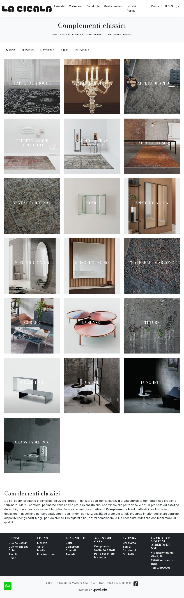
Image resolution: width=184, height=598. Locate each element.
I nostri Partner (131, 8)
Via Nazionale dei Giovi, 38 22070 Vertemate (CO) (162, 558)
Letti (69, 543)
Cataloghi (93, 6)
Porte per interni (105, 554)
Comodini (72, 551)
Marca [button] (10, 50)
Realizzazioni (113, 6)
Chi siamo (129, 543)
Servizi (127, 547)
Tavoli (13, 554)
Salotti (42, 547)
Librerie (42, 543)
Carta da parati (104, 550)
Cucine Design (18, 543)
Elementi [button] (28, 50)
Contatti (156, 6)
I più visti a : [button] (82, 50)
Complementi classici (118, 34)
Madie (41, 551)
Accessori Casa (71, 34)
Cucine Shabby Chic (18, 549)
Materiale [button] (47, 50)
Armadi (70, 554)
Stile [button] (64, 50)
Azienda (59, 6)
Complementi (93, 34)
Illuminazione (46, 554)
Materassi (101, 558)
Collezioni (75, 6)
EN (171, 6)
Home (55, 34)
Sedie (12, 558)
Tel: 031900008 (160, 568)
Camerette (73, 547)
